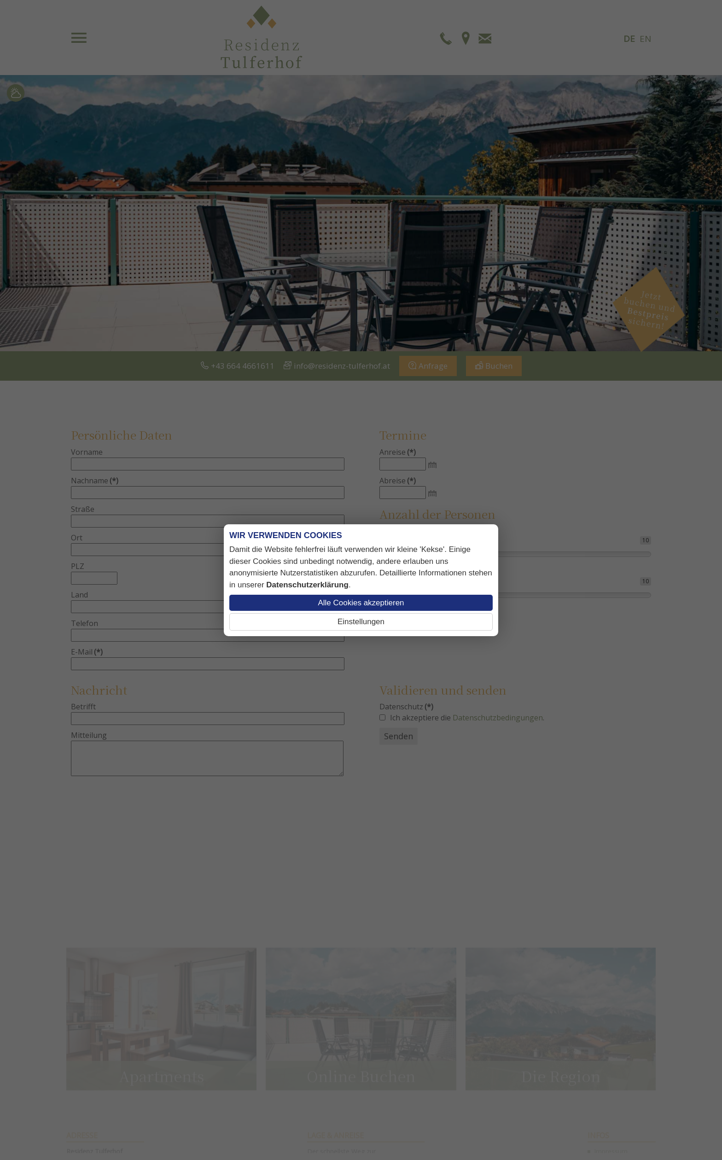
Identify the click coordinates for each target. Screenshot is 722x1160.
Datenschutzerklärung (307, 584)
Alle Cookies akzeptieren (361, 602)
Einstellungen (361, 621)
